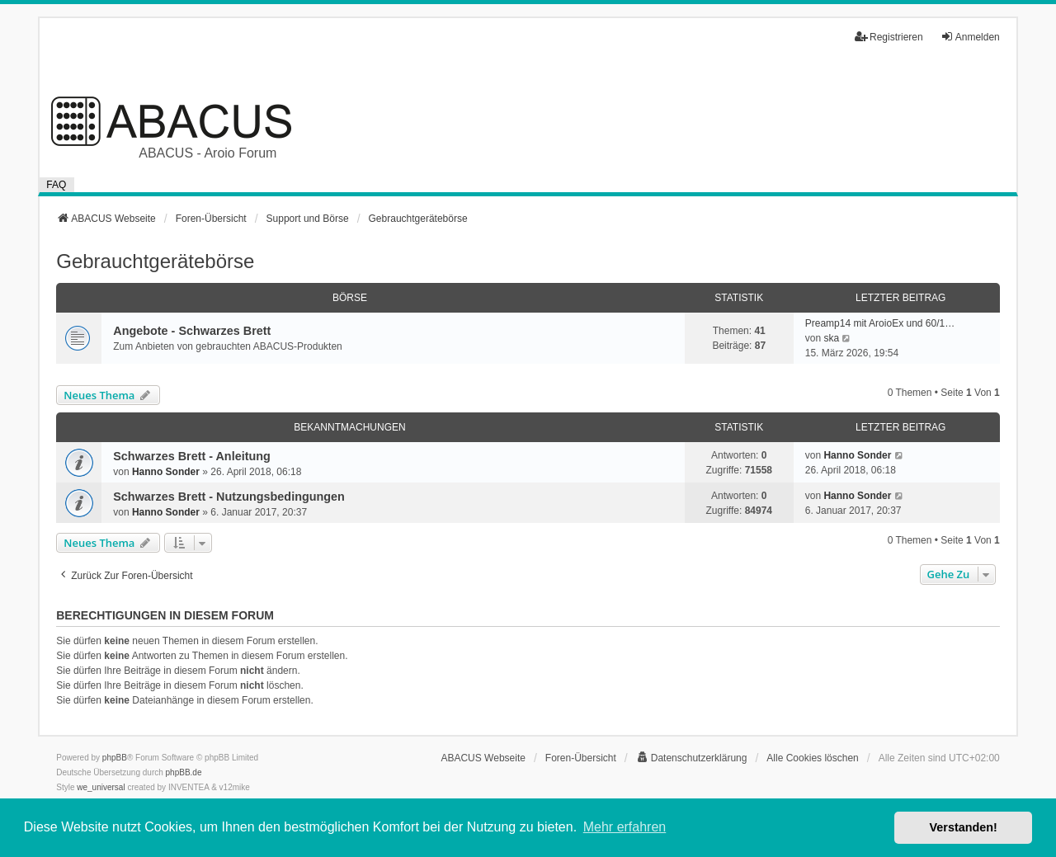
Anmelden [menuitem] (970, 37)
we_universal (101, 787)
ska (831, 338)
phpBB (114, 757)
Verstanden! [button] (963, 827)
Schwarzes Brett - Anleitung (192, 456)
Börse (349, 298)
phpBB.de (184, 772)
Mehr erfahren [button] (625, 827)
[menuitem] (691, 758)
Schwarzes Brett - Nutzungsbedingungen (229, 496)
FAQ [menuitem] (56, 185)
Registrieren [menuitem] (889, 37)
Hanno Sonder (166, 472)
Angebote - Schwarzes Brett (192, 330)
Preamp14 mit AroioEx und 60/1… (880, 323)
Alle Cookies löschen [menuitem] (812, 758)
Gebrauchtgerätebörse (155, 261)
